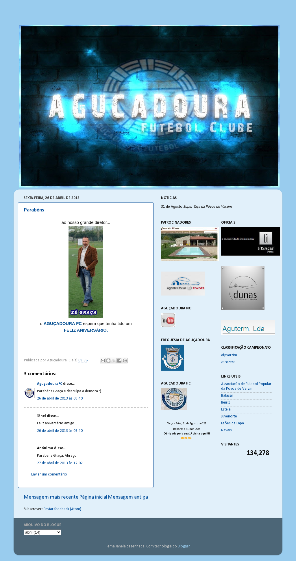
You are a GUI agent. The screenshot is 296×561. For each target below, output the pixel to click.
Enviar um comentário (49, 474)
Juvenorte (229, 416)
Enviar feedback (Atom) (62, 509)
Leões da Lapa (232, 423)
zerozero (228, 362)
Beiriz (225, 402)
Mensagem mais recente (51, 497)
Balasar (227, 395)
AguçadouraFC (49, 384)
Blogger (184, 546)
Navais (226, 430)
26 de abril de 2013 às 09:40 (60, 398)
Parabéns (34, 210)
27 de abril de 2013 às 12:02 (60, 463)
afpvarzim (229, 355)
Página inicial (93, 497)
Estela (226, 409)
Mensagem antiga (128, 497)
